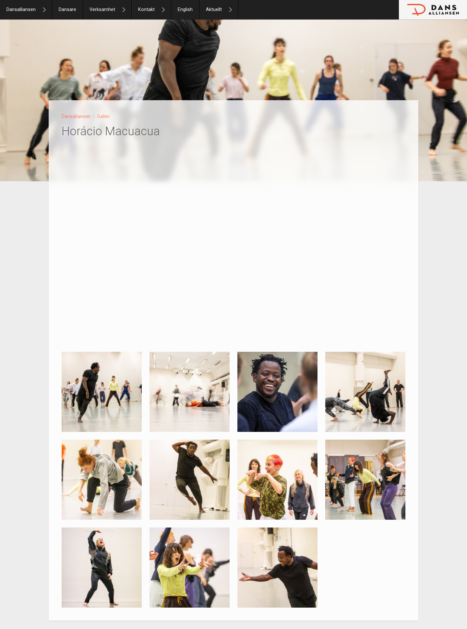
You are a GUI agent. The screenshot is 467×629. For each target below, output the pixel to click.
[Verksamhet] (126, 9)
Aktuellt (214, 9)
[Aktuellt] (233, 9)
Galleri (103, 116)
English (185, 9)
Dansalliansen (21, 9)
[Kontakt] (166, 9)
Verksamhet (102, 9)
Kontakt (146, 9)
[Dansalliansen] (47, 9)
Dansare (67, 9)
